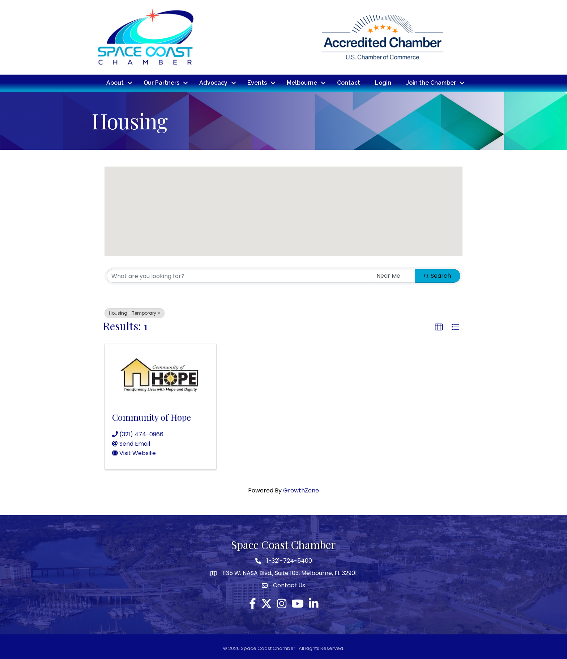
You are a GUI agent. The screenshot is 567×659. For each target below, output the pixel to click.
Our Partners (161, 82)
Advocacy (213, 82)
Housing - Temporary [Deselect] (134, 313)
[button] (283, 204)
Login (383, 82)
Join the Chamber (431, 82)
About (115, 82)
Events (257, 82)
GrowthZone (301, 490)
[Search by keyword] (239, 276)
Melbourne (302, 82)
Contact (348, 82)
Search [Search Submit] (437, 276)
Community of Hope (151, 417)
